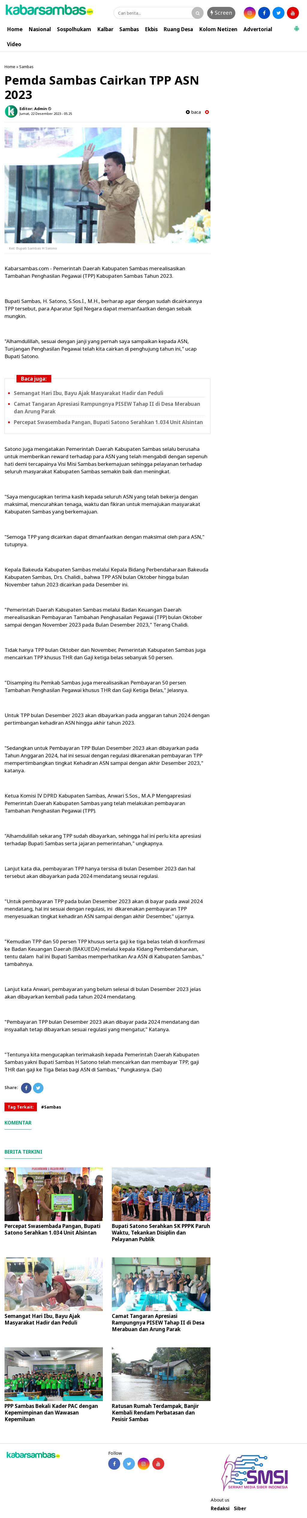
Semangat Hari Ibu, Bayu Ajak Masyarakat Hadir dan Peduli (88, 393)
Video (14, 44)
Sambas (129, 29)
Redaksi (220, 1508)
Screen (221, 12)
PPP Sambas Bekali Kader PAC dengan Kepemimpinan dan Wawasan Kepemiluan (51, 1413)
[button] (297, 26)
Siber (240, 1508)
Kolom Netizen (218, 29)
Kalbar (105, 29)
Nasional (39, 29)
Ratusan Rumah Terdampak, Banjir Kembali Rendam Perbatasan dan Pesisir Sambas (155, 1413)
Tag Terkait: (20, 1107)
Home (14, 29)
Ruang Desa (178, 29)
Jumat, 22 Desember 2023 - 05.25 (45, 113)
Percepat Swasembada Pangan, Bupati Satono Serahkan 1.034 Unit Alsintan (108, 422)
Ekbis (151, 29)
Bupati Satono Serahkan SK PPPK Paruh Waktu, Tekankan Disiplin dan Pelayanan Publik (161, 1233)
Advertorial (257, 29)
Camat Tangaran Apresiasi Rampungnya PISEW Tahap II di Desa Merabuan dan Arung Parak (158, 1323)
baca (193, 112)
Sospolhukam (74, 29)
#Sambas (51, 1107)
